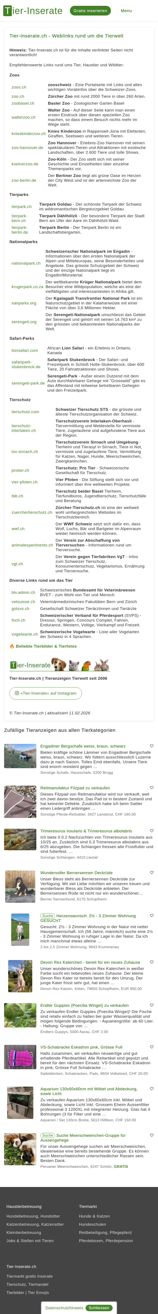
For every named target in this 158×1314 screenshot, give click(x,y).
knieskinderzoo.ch (29, 134)
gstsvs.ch (20, 609)
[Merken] (152, 746)
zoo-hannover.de (27, 148)
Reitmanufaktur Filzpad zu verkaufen (75, 788)
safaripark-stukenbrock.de (26, 364)
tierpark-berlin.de (20, 230)
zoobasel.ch (23, 103)
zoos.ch (19, 87)
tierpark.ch (22, 207)
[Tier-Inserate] (35, 11)
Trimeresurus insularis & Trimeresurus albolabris (86, 831)
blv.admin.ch (23, 592)
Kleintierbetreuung (23, 1232)
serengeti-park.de (28, 383)
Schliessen (99, 1308)
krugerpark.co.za (27, 287)
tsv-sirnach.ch (25, 452)
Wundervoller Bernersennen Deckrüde (76, 873)
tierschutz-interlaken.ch (24, 428)
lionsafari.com (25, 350)
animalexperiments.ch (32, 545)
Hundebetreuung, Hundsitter (33, 1216)
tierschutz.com (25, 412)
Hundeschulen (92, 1224)
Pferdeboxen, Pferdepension (106, 1240)
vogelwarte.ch (25, 634)
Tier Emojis (38, 1292)
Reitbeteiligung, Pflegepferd (105, 1232)
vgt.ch (17, 564)
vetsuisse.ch (23, 602)
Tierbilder (15, 1292)
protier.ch (20, 470)
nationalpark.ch (26, 263)
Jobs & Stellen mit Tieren (30, 1240)
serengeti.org (24, 322)
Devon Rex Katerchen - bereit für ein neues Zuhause (90, 962)
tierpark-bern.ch (19, 218)
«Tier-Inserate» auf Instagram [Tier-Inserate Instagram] (46, 693)
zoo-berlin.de (24, 180)
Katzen (103, 1216)
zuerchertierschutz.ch (32, 512)
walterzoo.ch (23, 117)
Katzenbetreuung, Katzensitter (35, 1224)
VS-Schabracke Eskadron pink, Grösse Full (81, 1047)
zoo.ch (18, 96)
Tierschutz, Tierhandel (27, 1284)
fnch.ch (18, 620)
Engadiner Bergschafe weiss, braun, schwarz (83, 746)
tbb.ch (17, 496)
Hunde (85, 1216)
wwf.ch (18, 529)
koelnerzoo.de (25, 164)
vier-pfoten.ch (25, 482)
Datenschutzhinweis (64, 1308)
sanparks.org (24, 303)
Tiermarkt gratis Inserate (29, 1276)
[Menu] (126, 11)
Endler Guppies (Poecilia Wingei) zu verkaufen (84, 1005)
